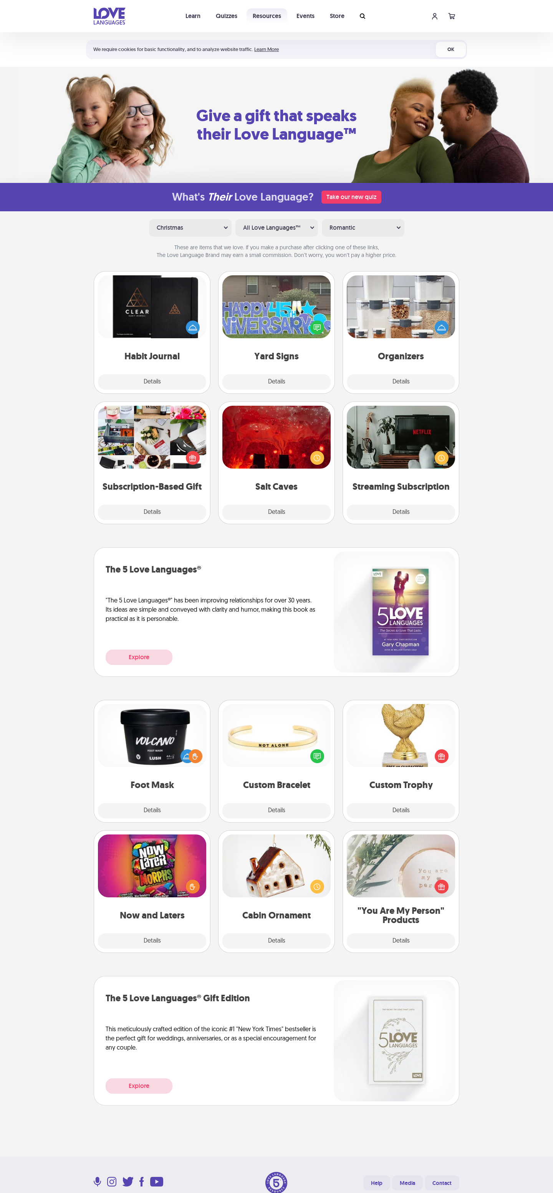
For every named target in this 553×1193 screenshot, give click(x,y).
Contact (442, 1183)
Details (152, 382)
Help (376, 1183)
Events (305, 16)
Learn (192, 16)
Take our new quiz (351, 197)
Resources (267, 16)
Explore (139, 657)
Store (337, 16)
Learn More (266, 49)
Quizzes (226, 16)
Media (407, 1183)
